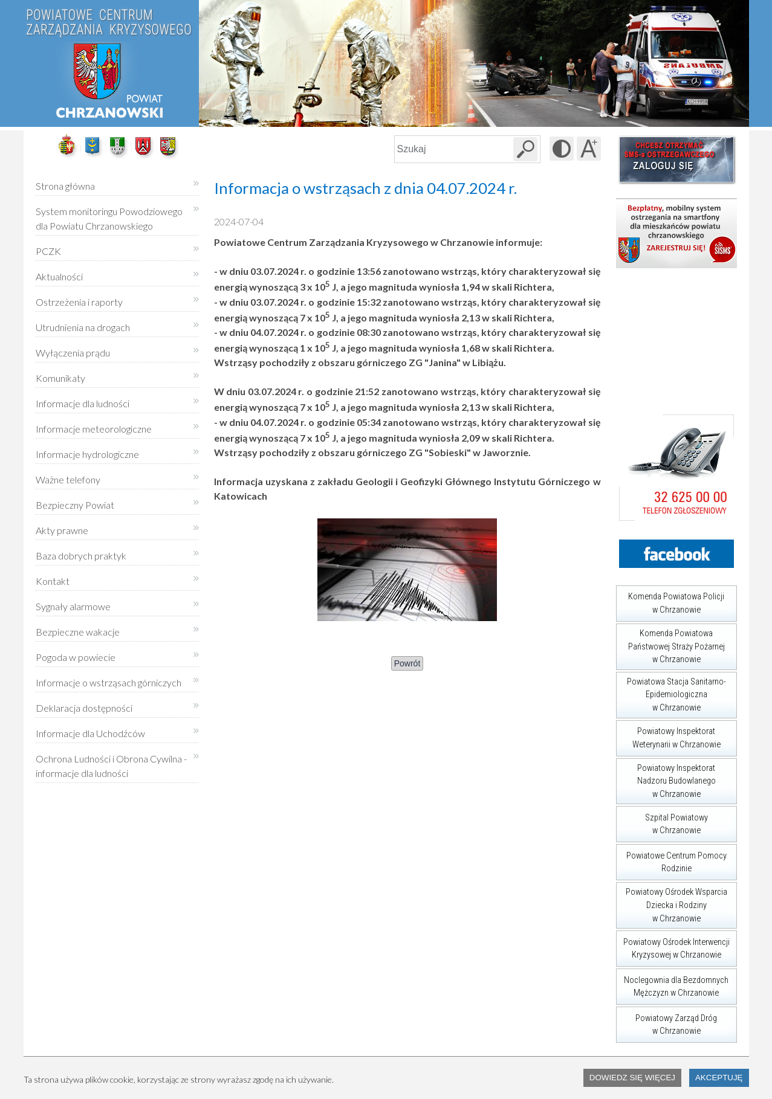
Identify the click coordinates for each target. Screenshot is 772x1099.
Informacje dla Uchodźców (90, 733)
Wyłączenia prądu (73, 348)
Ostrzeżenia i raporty (79, 302)
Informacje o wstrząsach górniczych (108, 682)
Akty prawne (62, 530)
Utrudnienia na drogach (83, 327)
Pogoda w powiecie (75, 653)
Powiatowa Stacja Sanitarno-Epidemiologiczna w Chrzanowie (671, 692)
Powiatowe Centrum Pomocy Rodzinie (671, 859)
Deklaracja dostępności (84, 708)
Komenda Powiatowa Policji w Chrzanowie (670, 600)
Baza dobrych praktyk (81, 555)
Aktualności (59, 276)
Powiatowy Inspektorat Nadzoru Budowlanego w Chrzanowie (666, 778)
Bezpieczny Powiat (75, 505)
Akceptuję (719, 1077)
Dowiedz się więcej (632, 1077)
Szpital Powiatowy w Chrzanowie (662, 821)
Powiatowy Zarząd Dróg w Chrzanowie (667, 1021)
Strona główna (65, 186)
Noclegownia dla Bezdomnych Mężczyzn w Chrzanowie (672, 983)
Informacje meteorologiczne (94, 428)
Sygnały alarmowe (73, 606)
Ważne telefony (68, 479)
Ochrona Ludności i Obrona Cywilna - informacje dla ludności (111, 766)
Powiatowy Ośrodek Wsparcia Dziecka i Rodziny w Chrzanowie (671, 902)
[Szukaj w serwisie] (525, 149)
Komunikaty (60, 378)
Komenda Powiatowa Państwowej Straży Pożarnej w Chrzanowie (670, 644)
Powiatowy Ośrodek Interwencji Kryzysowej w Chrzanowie (673, 945)
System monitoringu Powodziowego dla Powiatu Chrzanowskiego (109, 218)
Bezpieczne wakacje (78, 631)
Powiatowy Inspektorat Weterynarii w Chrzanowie (668, 735)
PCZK (48, 251)
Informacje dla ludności (82, 403)
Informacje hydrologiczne (87, 454)
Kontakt (53, 581)
